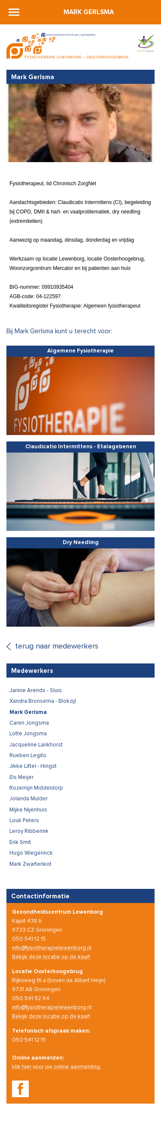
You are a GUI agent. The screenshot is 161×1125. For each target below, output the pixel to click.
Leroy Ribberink (29, 831)
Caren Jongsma (29, 723)
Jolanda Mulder (28, 799)
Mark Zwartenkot (30, 864)
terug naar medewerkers (56, 646)
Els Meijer (21, 777)
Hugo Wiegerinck (31, 853)
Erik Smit (20, 842)
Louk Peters (24, 820)
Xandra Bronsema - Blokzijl (42, 701)
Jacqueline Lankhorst (36, 745)
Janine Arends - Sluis (35, 690)
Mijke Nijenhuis (28, 810)
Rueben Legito (27, 755)
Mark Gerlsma (89, 12)
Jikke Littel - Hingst (33, 766)
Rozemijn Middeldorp (36, 788)
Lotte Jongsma (28, 734)
